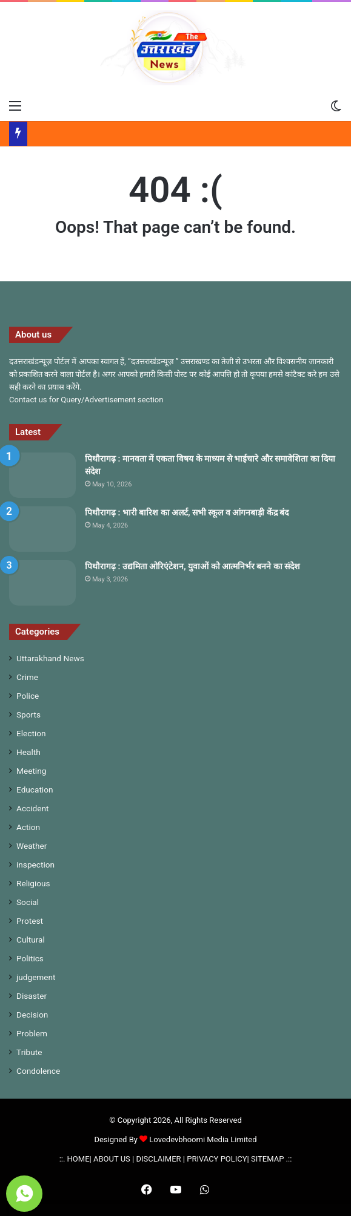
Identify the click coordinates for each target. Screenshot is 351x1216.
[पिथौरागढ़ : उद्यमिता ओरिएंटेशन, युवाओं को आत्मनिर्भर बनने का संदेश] (42, 583)
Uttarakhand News (50, 658)
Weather (31, 846)
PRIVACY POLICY (217, 1158)
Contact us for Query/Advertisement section (86, 399)
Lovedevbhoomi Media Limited (197, 1139)
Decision (32, 1014)
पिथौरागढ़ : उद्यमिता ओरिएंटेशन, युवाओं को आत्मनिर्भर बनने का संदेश (192, 566)
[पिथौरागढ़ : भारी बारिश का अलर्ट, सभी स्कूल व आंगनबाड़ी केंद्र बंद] (42, 529)
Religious (33, 883)
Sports (28, 714)
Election (31, 733)
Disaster (31, 996)
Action (28, 827)
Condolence (38, 1071)
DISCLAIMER (158, 1158)
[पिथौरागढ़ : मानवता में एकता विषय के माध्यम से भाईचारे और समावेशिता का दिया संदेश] (42, 475)
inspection (35, 864)
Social (27, 902)
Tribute (29, 1052)
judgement (36, 977)
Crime (27, 677)
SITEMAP (267, 1158)
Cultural (30, 939)
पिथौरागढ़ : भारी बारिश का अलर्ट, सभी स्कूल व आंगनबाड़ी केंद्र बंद (187, 512)
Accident (32, 808)
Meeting (31, 771)
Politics (30, 958)
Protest (29, 921)
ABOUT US (111, 1158)
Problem (31, 1033)
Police (27, 696)
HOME (78, 1158)
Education (34, 789)
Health (28, 752)
